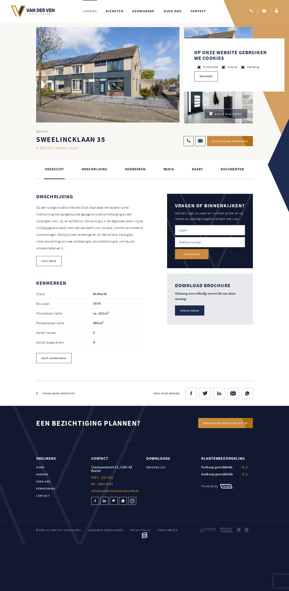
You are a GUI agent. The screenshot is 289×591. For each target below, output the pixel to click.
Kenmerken (135, 169)
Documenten (232, 169)
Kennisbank (143, 11)
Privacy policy (140, 530)
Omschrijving (94, 169)
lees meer (49, 261)
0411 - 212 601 (102, 478)
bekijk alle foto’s (226, 114)
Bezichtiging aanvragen (229, 141)
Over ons (173, 11)
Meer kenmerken (54, 358)
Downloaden (189, 310)
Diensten (114, 11)
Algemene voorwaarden (106, 530)
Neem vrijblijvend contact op (225, 423)
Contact (198, 11)
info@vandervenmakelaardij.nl (114, 491)
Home (40, 467)
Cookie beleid (168, 530)
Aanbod (90, 11)
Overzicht (54, 169)
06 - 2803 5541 (102, 484)
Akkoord (206, 76)
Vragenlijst (156, 467)
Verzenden (192, 254)
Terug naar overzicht (58, 393)
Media (168, 169)
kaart (197, 169)
